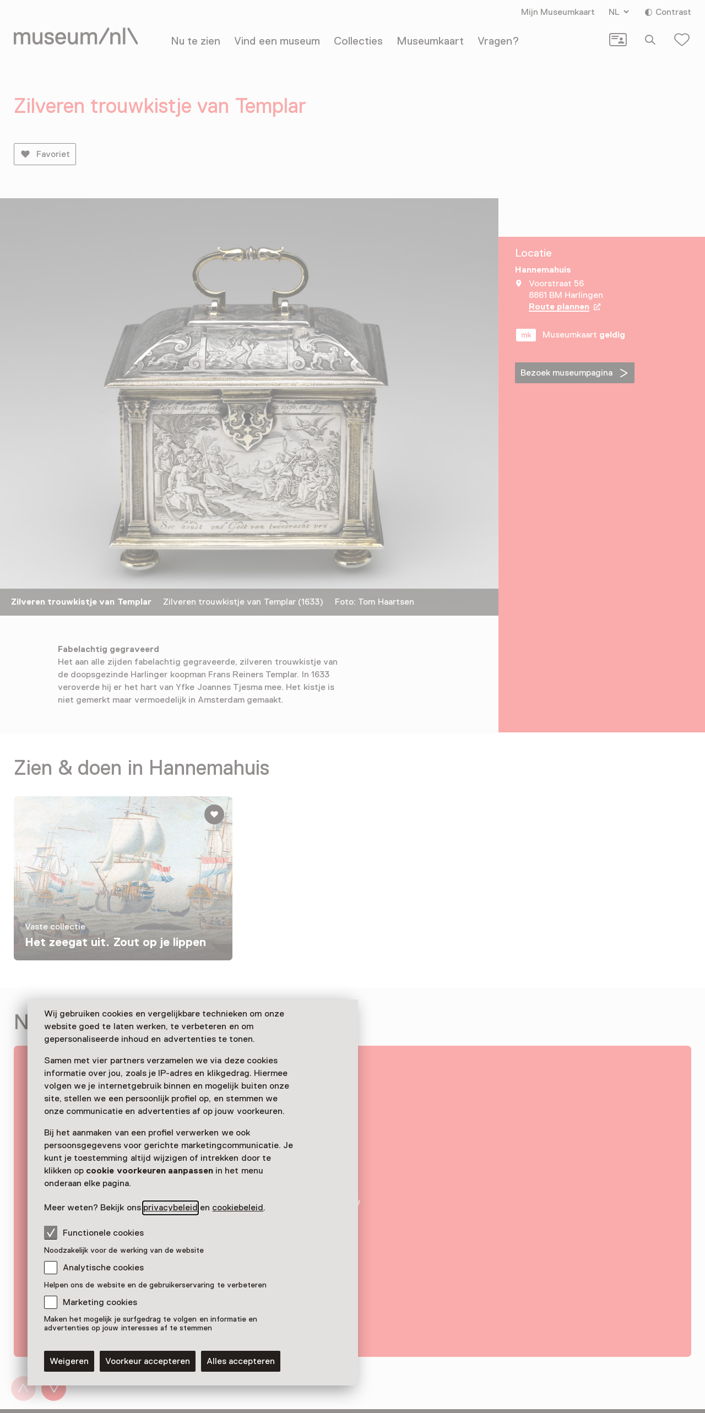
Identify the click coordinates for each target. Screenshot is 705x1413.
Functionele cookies (94, 1232)
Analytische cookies (103, 1268)
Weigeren (69, 1361)
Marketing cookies (100, 1302)
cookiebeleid (237, 1208)
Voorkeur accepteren (147, 1361)
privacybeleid (170, 1208)
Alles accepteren (241, 1361)
